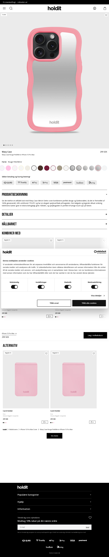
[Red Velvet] (46, 168)
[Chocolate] (40, 168)
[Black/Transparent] (34, 168)
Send (87, 527)
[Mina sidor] (94, 8)
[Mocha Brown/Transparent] (66, 168)
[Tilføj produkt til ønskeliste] (106, 15)
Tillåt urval (54, 303)
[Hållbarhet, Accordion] (54, 224)
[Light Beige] (27, 168)
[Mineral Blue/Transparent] (104, 168)
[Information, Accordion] (54, 508)
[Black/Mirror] (72, 168)
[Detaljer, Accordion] (54, 214)
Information (23, 509)
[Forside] (5, 429)
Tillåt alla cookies (89, 303)
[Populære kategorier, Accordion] (54, 494)
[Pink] (8, 168)
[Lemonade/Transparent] (21, 168)
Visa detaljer (96, 296)
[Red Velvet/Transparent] (53, 168)
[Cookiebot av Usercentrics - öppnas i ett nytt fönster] (95, 252)
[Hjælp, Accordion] (54, 501)
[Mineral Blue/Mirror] (91, 168)
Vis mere (54, 436)
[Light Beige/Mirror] (85, 168)
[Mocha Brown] (59, 168)
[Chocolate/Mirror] (78, 168)
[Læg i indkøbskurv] (49, 316)
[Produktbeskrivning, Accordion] (54, 194)
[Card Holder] (26, 379)
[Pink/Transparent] (14, 168)
